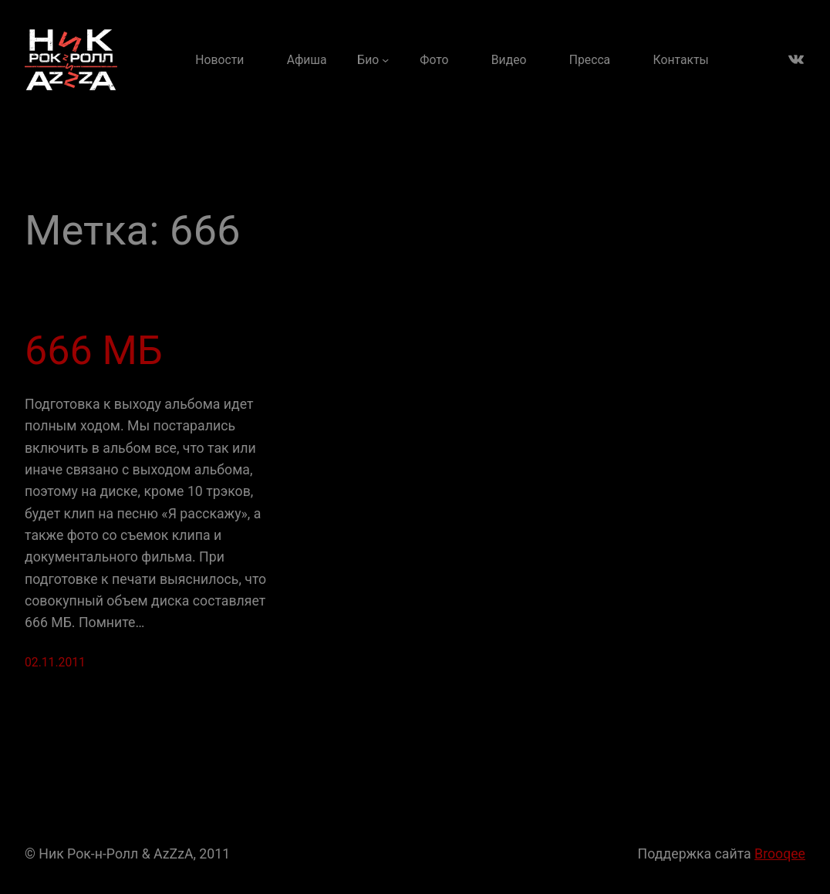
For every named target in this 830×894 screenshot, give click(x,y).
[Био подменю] (373, 59)
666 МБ (94, 350)
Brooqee (779, 854)
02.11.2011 (55, 662)
